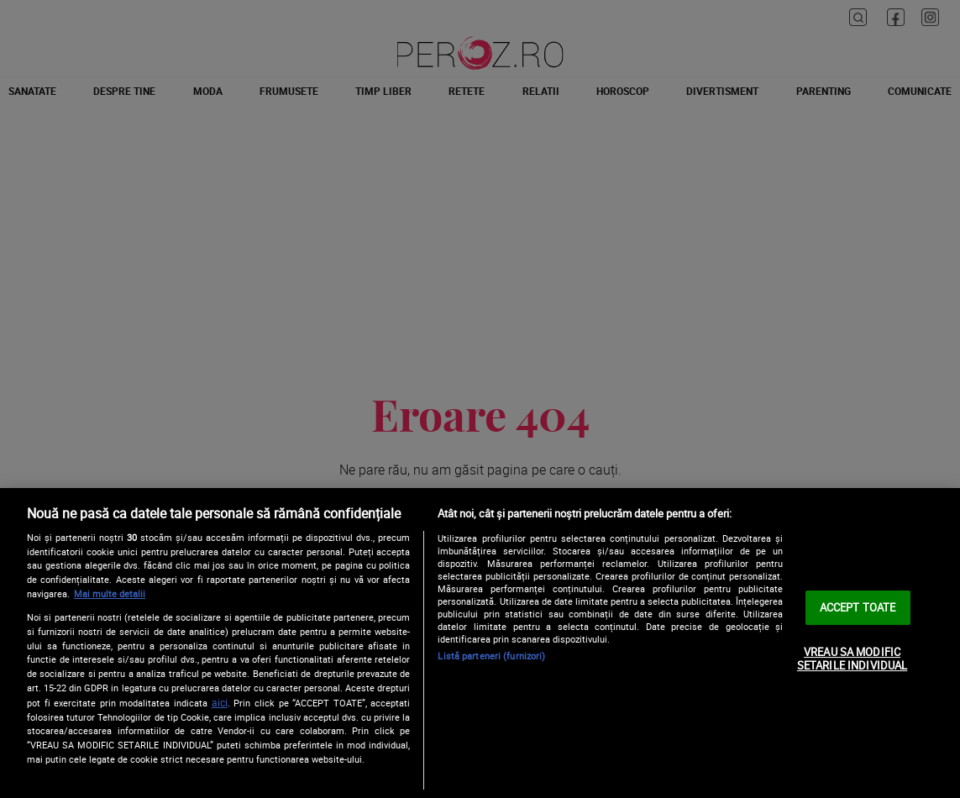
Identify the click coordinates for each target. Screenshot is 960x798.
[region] (480, 643)
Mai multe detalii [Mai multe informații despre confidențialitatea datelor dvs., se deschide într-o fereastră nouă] (109, 593)
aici (220, 703)
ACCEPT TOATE (858, 607)
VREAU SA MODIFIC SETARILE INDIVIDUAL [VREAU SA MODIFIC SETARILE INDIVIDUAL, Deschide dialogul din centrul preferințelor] (852, 658)
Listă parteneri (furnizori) (491, 655)
